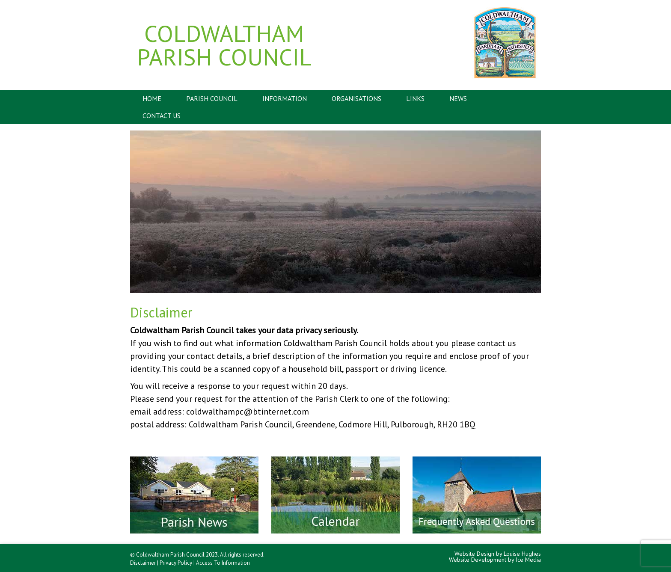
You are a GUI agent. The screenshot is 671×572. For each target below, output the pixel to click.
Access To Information (223, 562)
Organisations (356, 98)
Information (284, 98)
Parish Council (212, 98)
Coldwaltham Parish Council (224, 44)
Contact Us (162, 115)
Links (415, 98)
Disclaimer (143, 562)
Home (152, 98)
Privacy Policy (176, 562)
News (458, 98)
